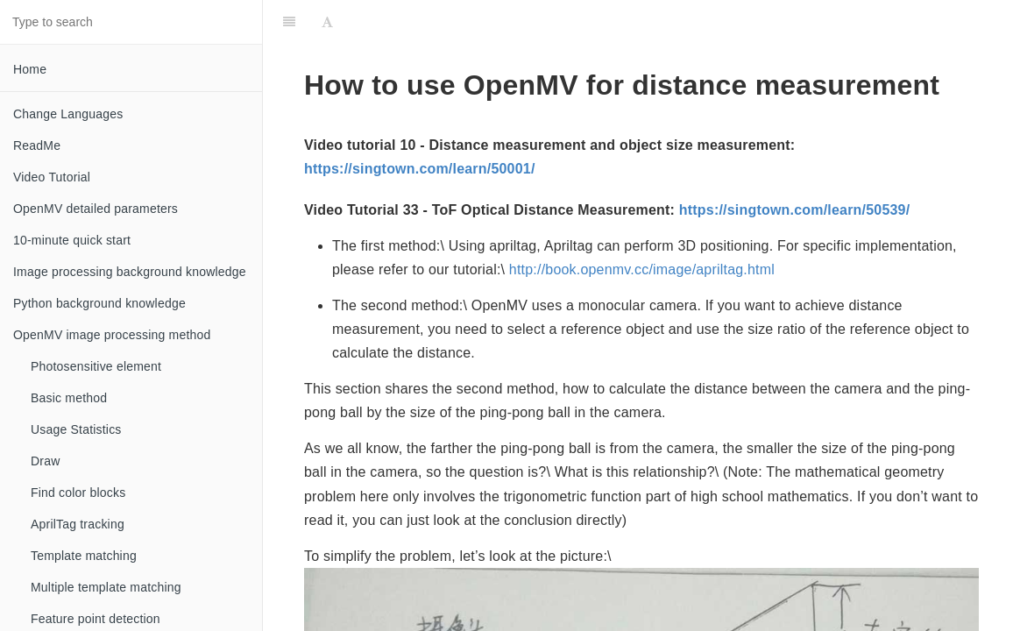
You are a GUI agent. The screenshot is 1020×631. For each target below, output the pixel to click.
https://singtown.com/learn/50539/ (794, 209)
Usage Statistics (76, 429)
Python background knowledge (99, 303)
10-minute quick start (72, 240)
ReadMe (36, 145)
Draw (45, 461)
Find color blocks (78, 493)
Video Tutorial (51, 177)
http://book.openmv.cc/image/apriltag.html (642, 269)
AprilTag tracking (77, 524)
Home (29, 69)
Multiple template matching (106, 587)
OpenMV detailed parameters (95, 209)
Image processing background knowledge (129, 272)
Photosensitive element (96, 366)
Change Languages (68, 114)
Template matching (84, 556)
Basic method (69, 398)
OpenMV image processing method (111, 335)
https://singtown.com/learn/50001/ (419, 168)
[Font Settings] (327, 22)
